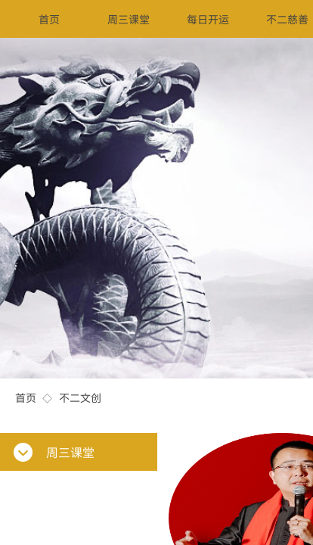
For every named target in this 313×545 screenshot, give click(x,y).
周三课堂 (128, 18)
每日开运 (208, 18)
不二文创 (80, 397)
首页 (25, 397)
